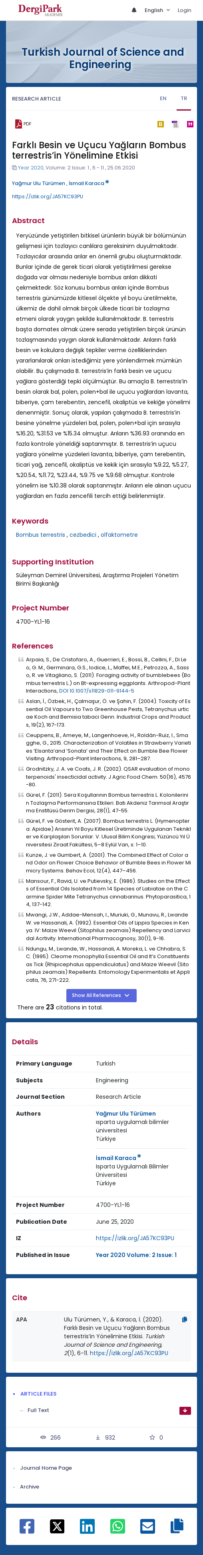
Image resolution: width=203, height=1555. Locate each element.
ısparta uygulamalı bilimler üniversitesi (132, 1126)
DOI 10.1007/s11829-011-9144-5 (96, 691)
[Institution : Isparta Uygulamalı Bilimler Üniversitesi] (141, 1170)
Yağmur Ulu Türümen (38, 183)
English (154, 10)
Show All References (97, 995)
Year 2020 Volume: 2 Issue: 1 (136, 1255)
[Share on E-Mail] (147, 1531)
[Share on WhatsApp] (117, 1531)
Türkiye (106, 1139)
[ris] (175, 124)
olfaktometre (119, 535)
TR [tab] (184, 98)
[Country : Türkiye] (106, 1139)
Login (184, 10)
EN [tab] (163, 98)
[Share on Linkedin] (87, 1531)
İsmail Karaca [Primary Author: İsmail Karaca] (118, 1158)
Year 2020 (31, 167)
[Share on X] (57, 1526)
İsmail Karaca (89, 183)
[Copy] (184, 1319)
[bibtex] (160, 124)
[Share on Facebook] (27, 1531)
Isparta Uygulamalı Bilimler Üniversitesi (132, 1170)
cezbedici (83, 535)
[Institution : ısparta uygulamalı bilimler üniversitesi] (141, 1126)
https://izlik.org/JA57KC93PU (47, 196)
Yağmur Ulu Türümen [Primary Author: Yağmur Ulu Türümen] (126, 1114)
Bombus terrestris (40, 535)
